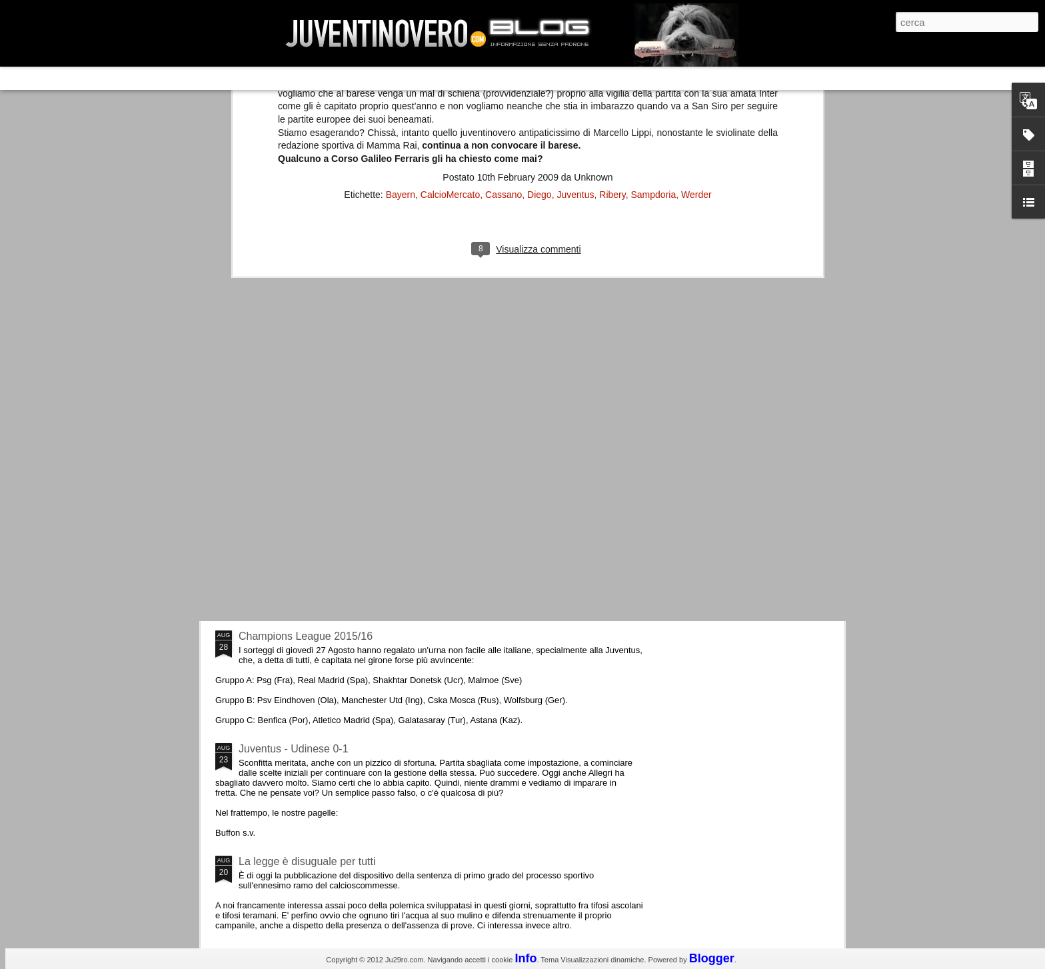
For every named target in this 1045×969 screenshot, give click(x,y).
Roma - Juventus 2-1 (288, 578)
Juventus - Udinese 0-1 (294, 748)
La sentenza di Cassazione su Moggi (762, 399)
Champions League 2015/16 (306, 636)
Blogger (711, 958)
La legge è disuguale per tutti (307, 861)
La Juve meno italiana (291, 505)
